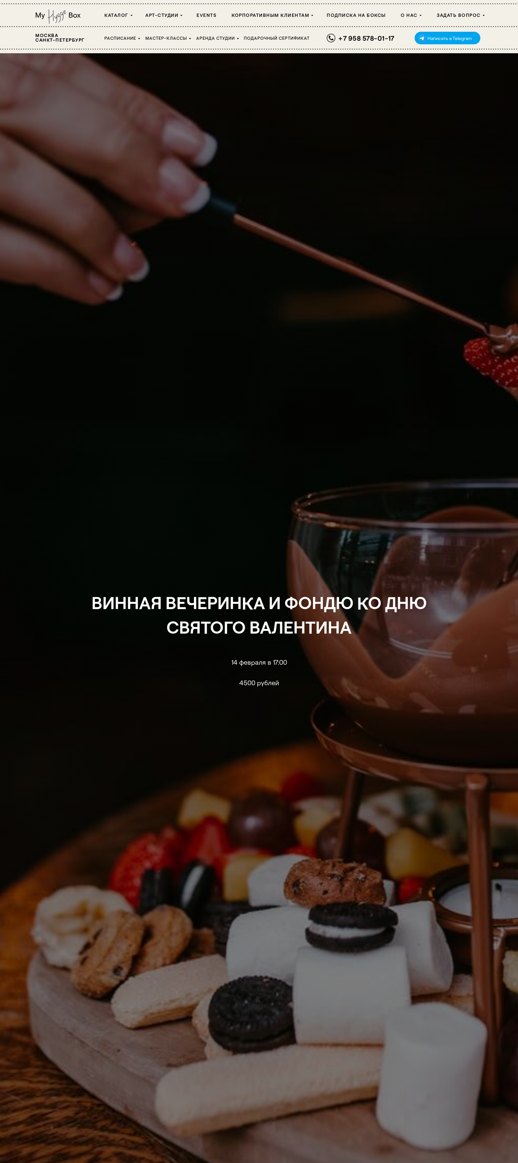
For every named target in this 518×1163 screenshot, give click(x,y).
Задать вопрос (459, 15)
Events (206, 15)
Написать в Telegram (449, 38)
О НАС (409, 15)
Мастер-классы (166, 38)
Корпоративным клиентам (270, 15)
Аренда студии (215, 38)
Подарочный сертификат (277, 38)
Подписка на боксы (356, 15)
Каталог (116, 15)
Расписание (120, 38)
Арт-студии (161, 15)
